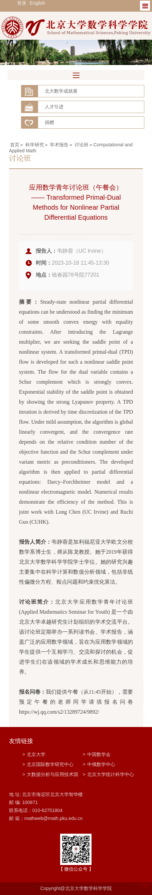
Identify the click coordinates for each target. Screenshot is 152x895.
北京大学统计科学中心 (108, 774)
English (37, 3)
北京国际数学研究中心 (47, 764)
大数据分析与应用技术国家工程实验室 (50, 775)
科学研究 (34, 144)
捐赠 (49, 122)
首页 (14, 144)
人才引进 (54, 106)
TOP (143, 882)
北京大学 (33, 754)
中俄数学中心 (99, 764)
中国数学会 (96, 754)
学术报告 (59, 144)
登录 (21, 3)
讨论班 (81, 144)
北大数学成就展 (61, 91)
